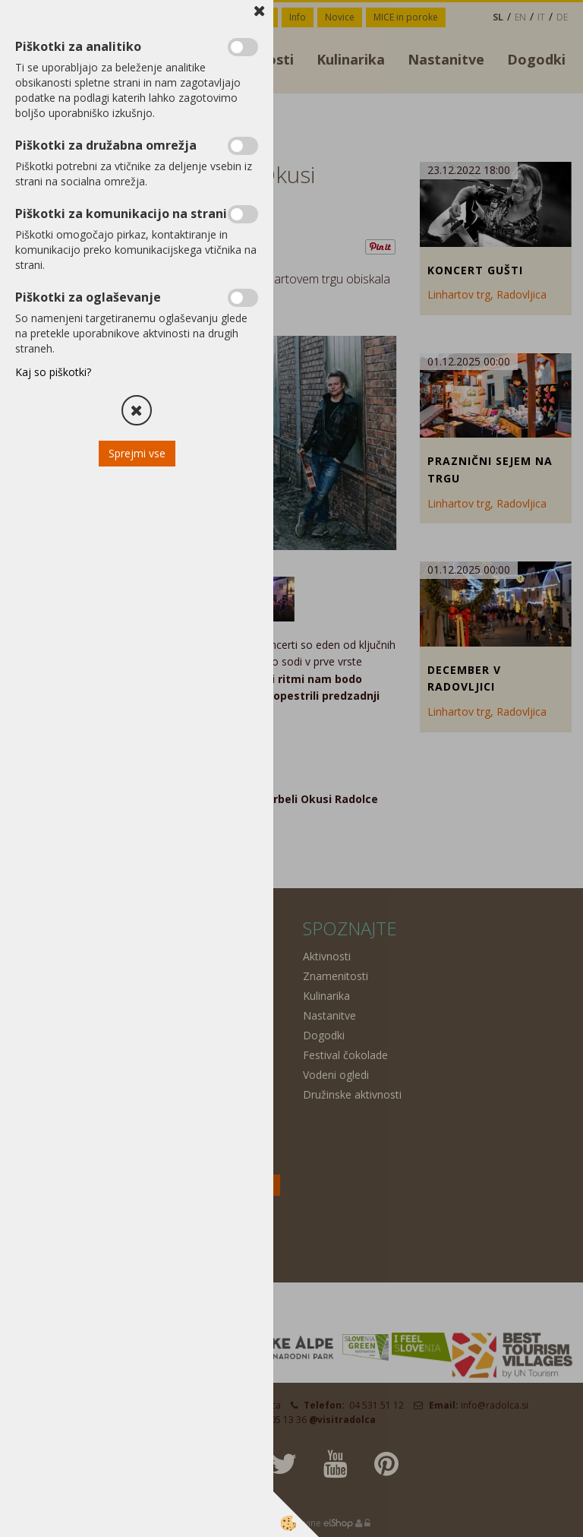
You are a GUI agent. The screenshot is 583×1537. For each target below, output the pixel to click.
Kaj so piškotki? (53, 372)
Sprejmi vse (137, 453)
